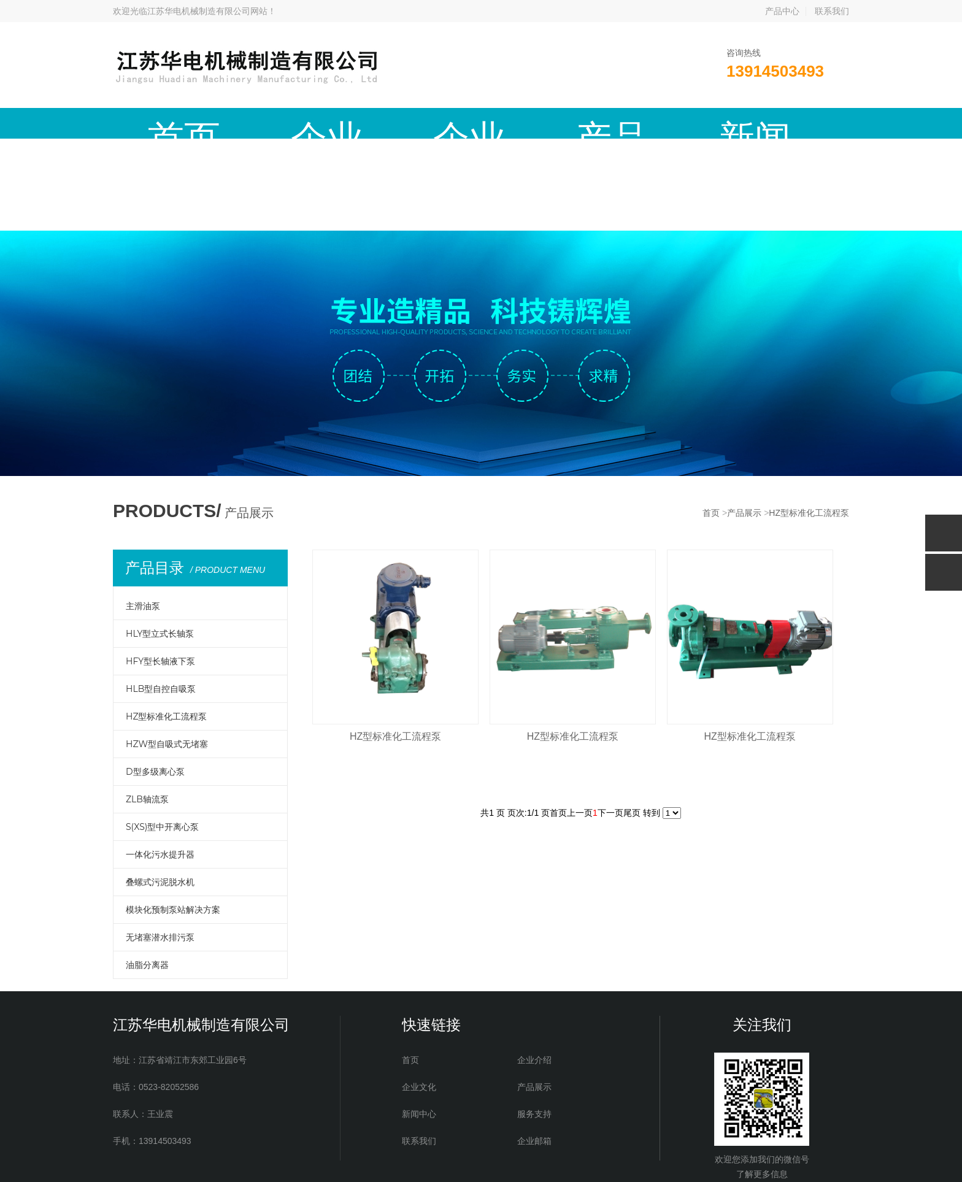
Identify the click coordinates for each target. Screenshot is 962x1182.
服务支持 (558, 123)
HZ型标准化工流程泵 (809, 421)
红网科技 (562, 1164)
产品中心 (782, 11)
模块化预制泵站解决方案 (173, 817)
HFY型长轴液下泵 (160, 569)
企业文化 (315, 123)
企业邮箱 (801, 123)
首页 (153, 123)
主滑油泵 (143, 514)
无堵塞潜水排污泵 (160, 845)
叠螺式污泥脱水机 (160, 790)
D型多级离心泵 (155, 679)
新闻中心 (477, 123)
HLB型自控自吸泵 (161, 596)
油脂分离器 (147, 872)
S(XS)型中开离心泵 (162, 734)
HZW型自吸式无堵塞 (167, 652)
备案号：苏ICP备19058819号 (431, 1164)
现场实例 (639, 123)
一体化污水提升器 (160, 762)
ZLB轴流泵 (147, 707)
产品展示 (396, 123)
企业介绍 (234, 123)
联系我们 (832, 11)
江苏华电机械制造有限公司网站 (207, 11)
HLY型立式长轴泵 (160, 541)
